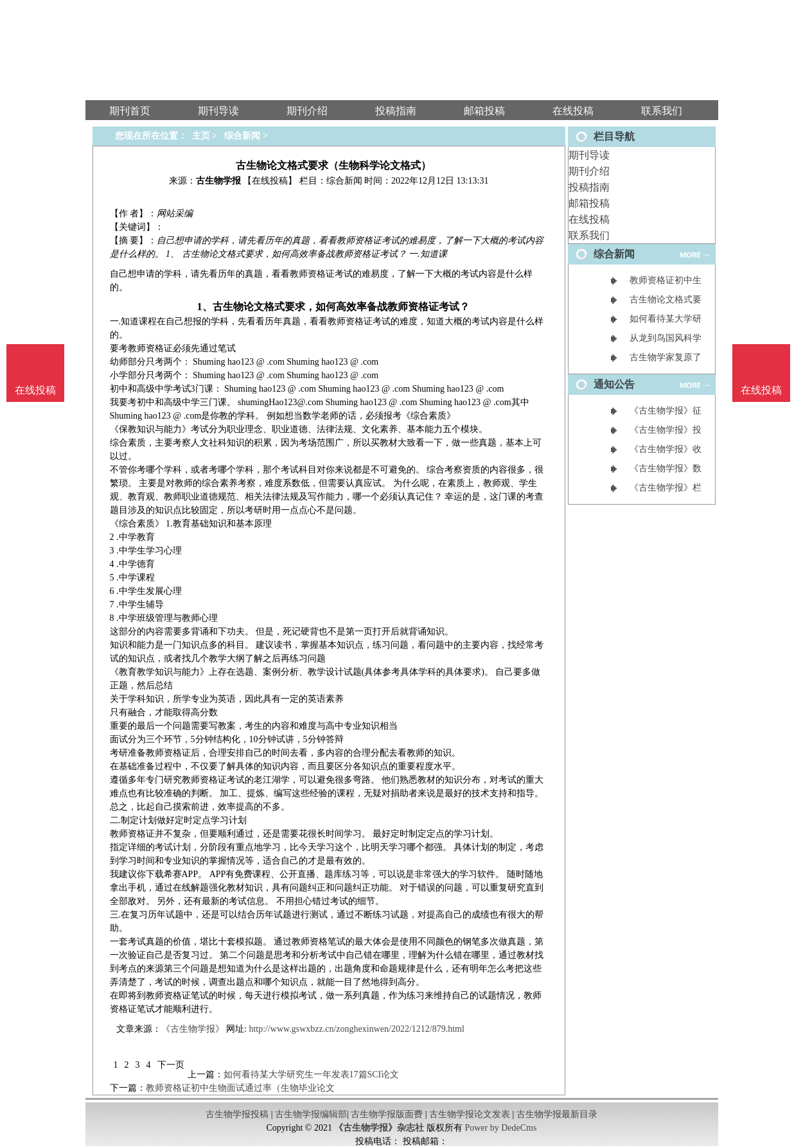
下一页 (170, 1065)
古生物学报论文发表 (469, 1114)
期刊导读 (589, 155)
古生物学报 (218, 181)
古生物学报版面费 (387, 1114)
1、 (204, 306)
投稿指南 (589, 187)
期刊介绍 (589, 171)
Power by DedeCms (500, 1128)
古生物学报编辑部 (311, 1114)
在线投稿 (589, 219)
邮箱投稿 (589, 203)
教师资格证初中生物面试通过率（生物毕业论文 (240, 1088)
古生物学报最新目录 (556, 1114)
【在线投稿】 (270, 181)
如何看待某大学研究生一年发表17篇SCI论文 (312, 1074)
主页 (201, 136)
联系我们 (589, 235)
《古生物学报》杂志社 (379, 1128)
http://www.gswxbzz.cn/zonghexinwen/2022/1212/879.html (356, 1029)
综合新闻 (242, 136)
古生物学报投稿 (237, 1114)
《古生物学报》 (192, 1029)
